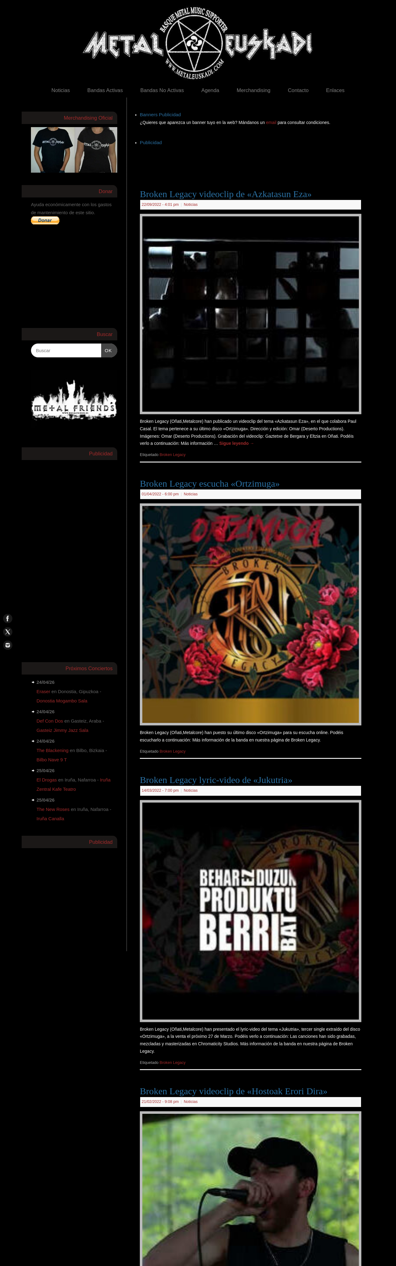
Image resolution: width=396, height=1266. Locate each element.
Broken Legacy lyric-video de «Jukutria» (216, 780)
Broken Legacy (173, 455)
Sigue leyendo (236, 443)
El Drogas (47, 779)
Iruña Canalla (50, 818)
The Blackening (52, 750)
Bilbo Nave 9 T (52, 759)
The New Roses (53, 809)
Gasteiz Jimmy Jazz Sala (62, 730)
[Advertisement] (252, 161)
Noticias (60, 90)
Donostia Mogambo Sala (62, 700)
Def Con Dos (50, 721)
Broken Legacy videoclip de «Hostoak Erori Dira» (233, 1091)
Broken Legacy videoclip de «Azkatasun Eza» (226, 194)
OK (106, 349)
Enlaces (335, 90)
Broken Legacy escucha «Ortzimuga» (210, 483)
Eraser (43, 691)
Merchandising (253, 90)
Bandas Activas (105, 90)
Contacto (298, 90)
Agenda (210, 90)
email (272, 122)
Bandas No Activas (162, 90)
